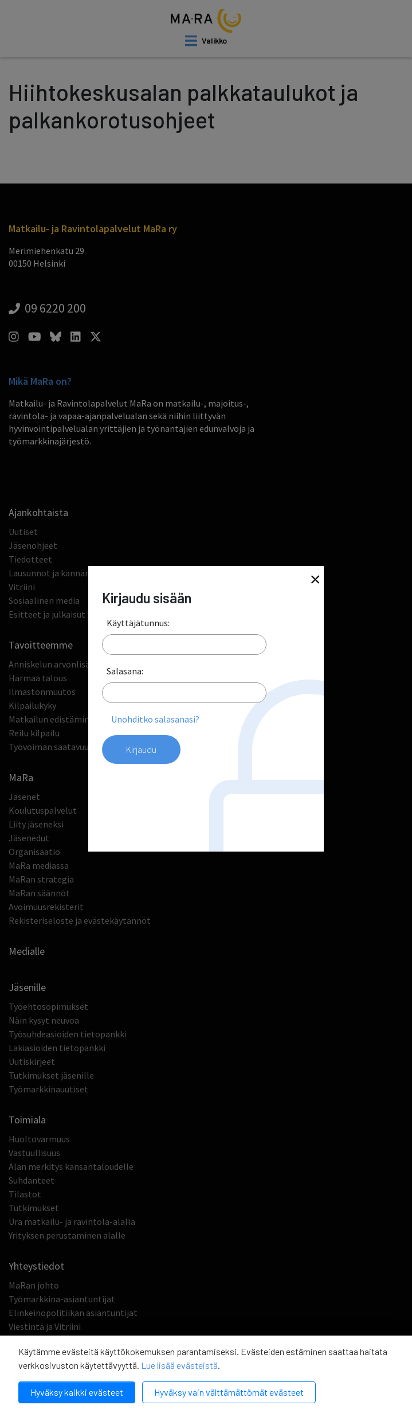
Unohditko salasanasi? (155, 719)
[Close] (315, 580)
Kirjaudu (141, 749)
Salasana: (125, 671)
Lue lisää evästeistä (179, 1365)
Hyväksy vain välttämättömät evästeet (229, 1392)
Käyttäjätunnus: (138, 623)
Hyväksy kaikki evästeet (76, 1392)
